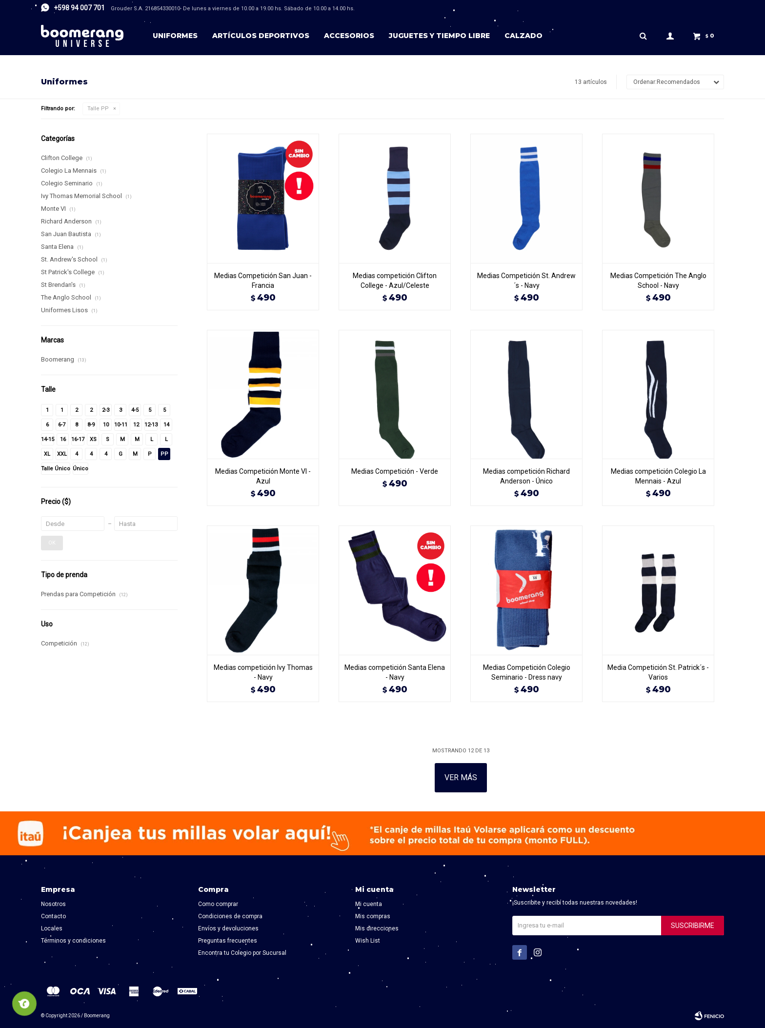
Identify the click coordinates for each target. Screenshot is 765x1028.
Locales (51, 928)
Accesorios (349, 35)
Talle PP (98, 108)
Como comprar (218, 904)
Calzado (523, 35)
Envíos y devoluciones (228, 928)
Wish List (367, 940)
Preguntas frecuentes (227, 940)
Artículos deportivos (260, 35)
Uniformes (175, 35)
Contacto (53, 916)
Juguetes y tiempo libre (439, 35)
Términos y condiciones (73, 940)
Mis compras (372, 916)
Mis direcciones (377, 928)
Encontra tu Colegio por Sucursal (242, 952)
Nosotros (53, 904)
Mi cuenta (368, 904)
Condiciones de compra (230, 916)
